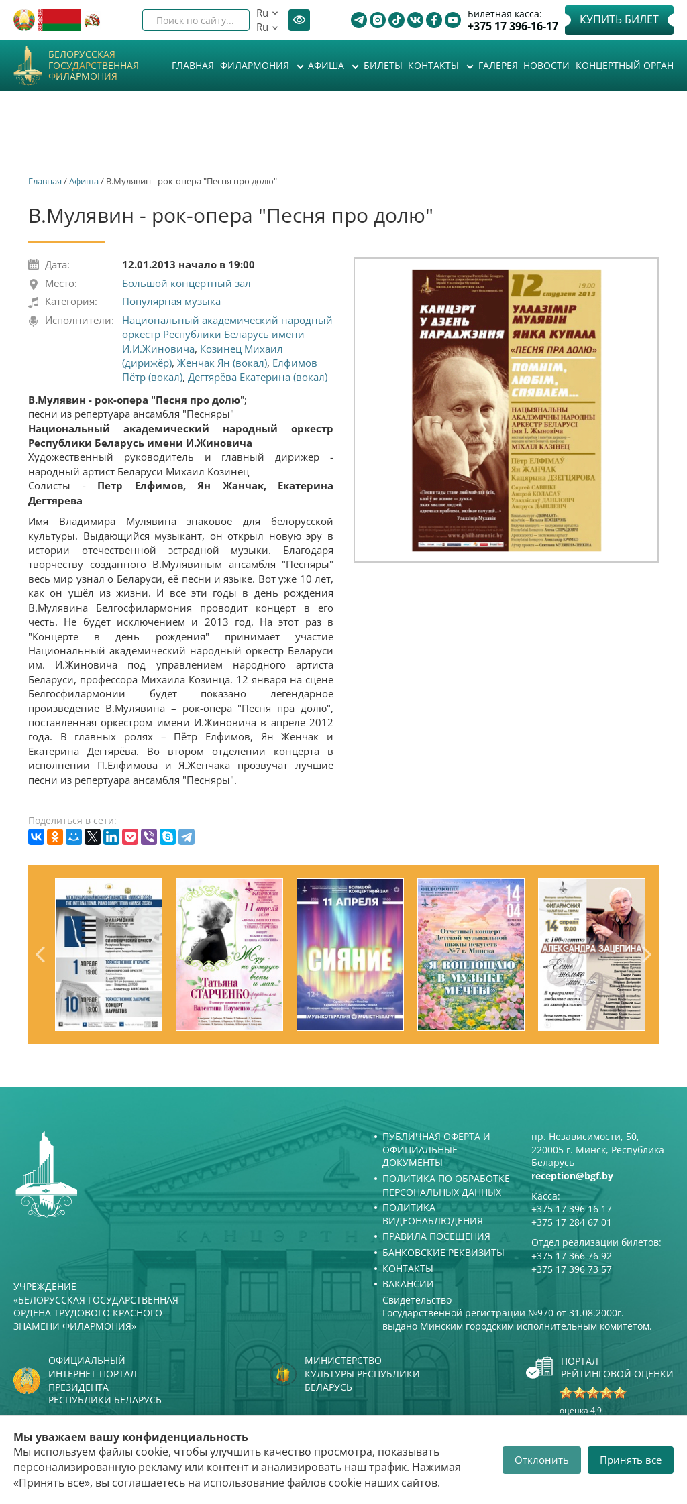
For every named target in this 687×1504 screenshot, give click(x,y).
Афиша (327, 65)
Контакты (435, 65)
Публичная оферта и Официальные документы (436, 1149)
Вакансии (408, 1283)
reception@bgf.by (572, 1175)
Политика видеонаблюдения (432, 1214)
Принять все (631, 1459)
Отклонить (542, 1459)
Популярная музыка (171, 301)
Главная (193, 65)
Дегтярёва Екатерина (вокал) (257, 377)
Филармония (256, 65)
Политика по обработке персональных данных (446, 1185)
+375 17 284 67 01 (571, 1222)
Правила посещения (436, 1236)
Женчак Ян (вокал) (222, 362)
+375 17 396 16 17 (571, 1208)
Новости (546, 65)
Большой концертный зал (186, 283)
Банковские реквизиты (443, 1252)
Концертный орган (625, 65)
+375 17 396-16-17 (513, 26)
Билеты (383, 65)
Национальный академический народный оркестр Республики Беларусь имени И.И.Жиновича (227, 334)
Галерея (498, 65)
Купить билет (619, 19)
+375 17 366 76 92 (571, 1255)
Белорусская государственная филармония (93, 65)
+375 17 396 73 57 (571, 1269)
